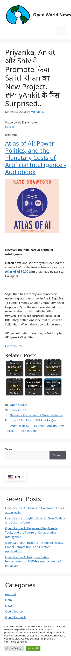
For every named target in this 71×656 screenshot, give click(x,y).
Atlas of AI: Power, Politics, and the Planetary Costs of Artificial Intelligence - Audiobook (35, 157)
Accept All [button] (33, 648)
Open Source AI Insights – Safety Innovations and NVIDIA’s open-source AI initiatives (33, 561)
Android (10, 594)
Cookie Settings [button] (14, 648)
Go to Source (14, 346)
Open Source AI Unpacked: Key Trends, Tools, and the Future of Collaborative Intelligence (31, 532)
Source (10, 127)
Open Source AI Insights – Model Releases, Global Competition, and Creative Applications (34, 547)
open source (18, 410)
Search (9, 449)
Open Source (18, 405)
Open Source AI (15, 617)
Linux (8, 600)
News (9, 606)
